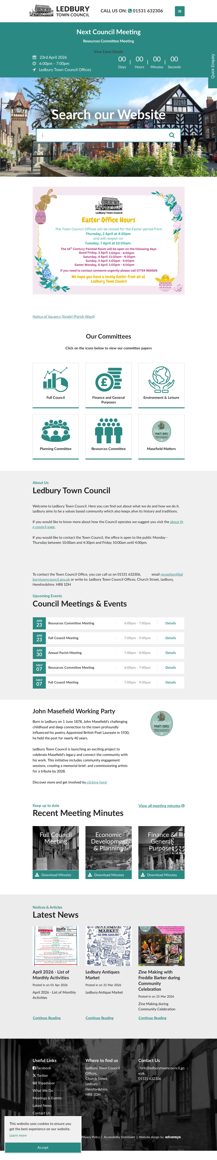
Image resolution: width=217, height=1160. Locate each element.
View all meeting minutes (162, 806)
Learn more (18, 1135)
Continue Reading (47, 1018)
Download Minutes (53, 875)
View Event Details (108, 52)
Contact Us (41, 1113)
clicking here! (96, 782)
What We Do (43, 1090)
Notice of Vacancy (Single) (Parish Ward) (64, 316)
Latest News (42, 1105)
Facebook (43, 1068)
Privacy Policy (90, 1137)
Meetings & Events (47, 1098)
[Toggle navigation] (180, 11)
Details (170, 623)
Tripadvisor (46, 1083)
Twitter (42, 1075)
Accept (42, 1147)
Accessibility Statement (119, 1137)
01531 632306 (149, 1079)
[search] (172, 135)
